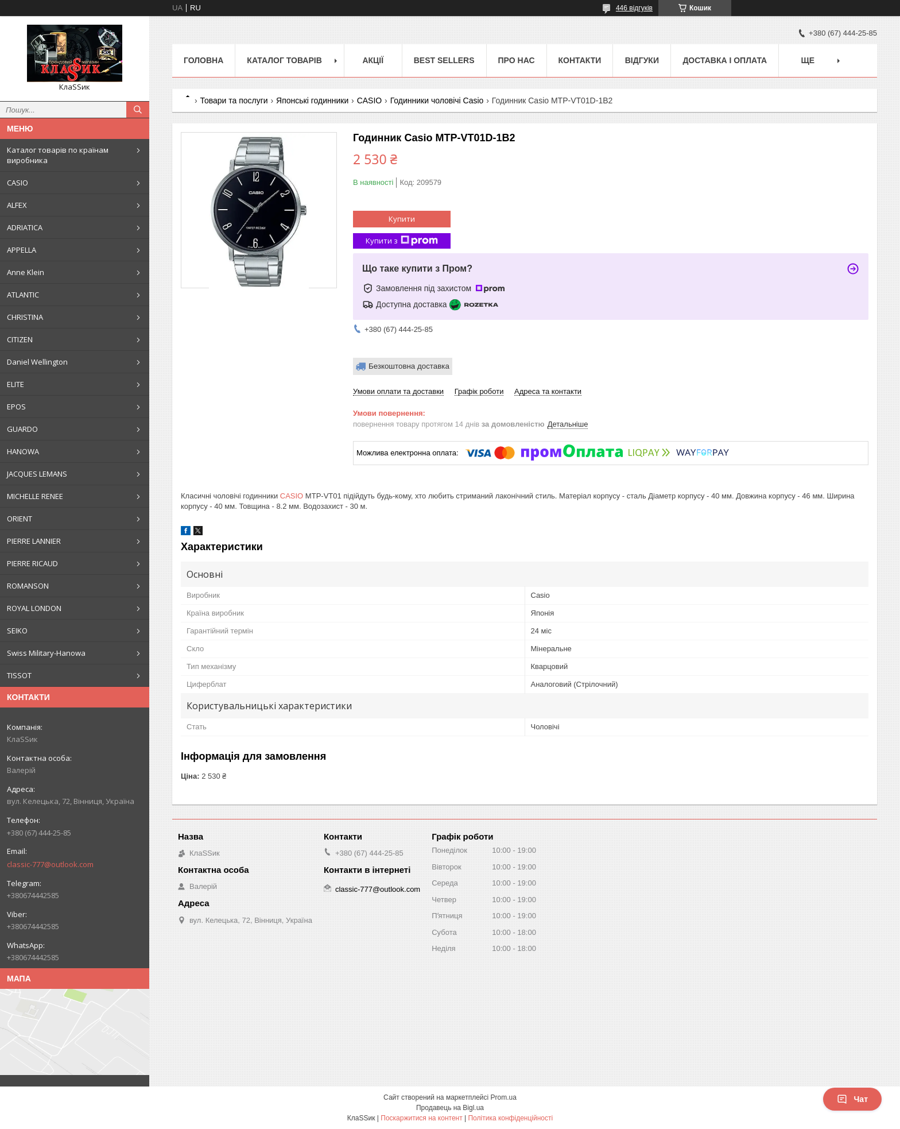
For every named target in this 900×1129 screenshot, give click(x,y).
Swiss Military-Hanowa (46, 653)
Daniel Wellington (37, 362)
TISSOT (19, 675)
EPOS (16, 406)
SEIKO (17, 630)
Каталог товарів (284, 60)
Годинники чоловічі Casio (437, 100)
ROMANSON (28, 586)
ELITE (15, 384)
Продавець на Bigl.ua (450, 1108)
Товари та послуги (233, 100)
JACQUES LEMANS (37, 474)
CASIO (17, 182)
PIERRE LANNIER (34, 541)
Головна (203, 60)
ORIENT (19, 518)
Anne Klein (25, 272)
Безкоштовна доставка (408, 366)
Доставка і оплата (724, 60)
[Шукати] (137, 109)
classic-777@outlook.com (50, 864)
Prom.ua (504, 1097)
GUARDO (22, 429)
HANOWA (23, 451)
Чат (852, 1099)
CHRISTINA (25, 317)
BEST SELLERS (444, 60)
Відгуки (642, 60)
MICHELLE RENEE (35, 496)
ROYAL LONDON (34, 608)
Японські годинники (312, 100)
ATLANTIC (23, 294)
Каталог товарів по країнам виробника (57, 155)
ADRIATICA (24, 227)
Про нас (516, 60)
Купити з (402, 240)
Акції (372, 60)
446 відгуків (634, 8)
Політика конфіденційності (510, 1118)
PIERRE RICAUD (32, 563)
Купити (402, 219)
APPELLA (21, 250)
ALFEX (17, 205)
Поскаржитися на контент (421, 1118)
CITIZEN (20, 339)
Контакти (580, 60)
